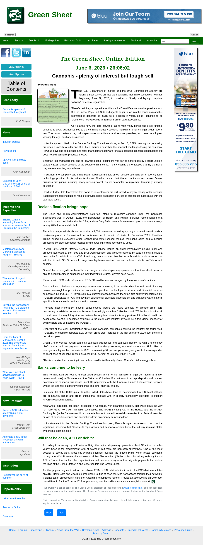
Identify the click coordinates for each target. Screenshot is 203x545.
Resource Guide (73, 40)
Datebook (34, 40)
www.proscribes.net (132, 488)
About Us (152, 40)
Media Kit (136, 40)
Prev (48, 512)
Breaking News (90, 530)
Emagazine (35, 530)
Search (195, 41)
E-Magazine (52, 40)
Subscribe (9, 35)
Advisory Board (100, 533)
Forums (19, 40)
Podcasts (119, 530)
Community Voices (161, 530)
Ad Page (93, 40)
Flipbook (49, 530)
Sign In (194, 35)
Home (5, 40)
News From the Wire (68, 530)
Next (61, 512)
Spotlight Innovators (114, 40)
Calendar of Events (137, 530)
